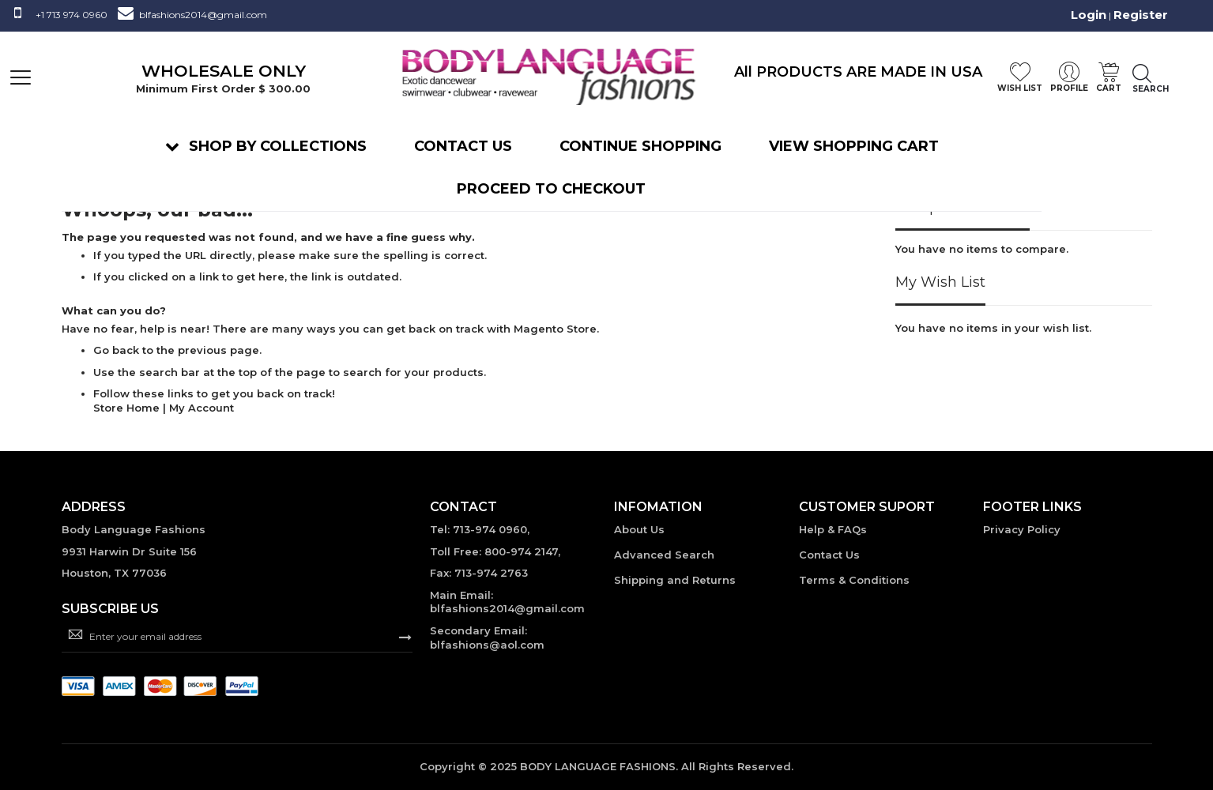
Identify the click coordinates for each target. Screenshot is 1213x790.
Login (1088, 14)
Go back (116, 350)
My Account (201, 407)
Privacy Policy (1021, 529)
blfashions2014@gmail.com (203, 15)
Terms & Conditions (854, 580)
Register (1140, 14)
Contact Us (829, 554)
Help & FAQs (833, 529)
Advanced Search (664, 554)
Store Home (126, 407)
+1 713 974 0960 (71, 15)
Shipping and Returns (675, 580)
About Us (639, 529)
